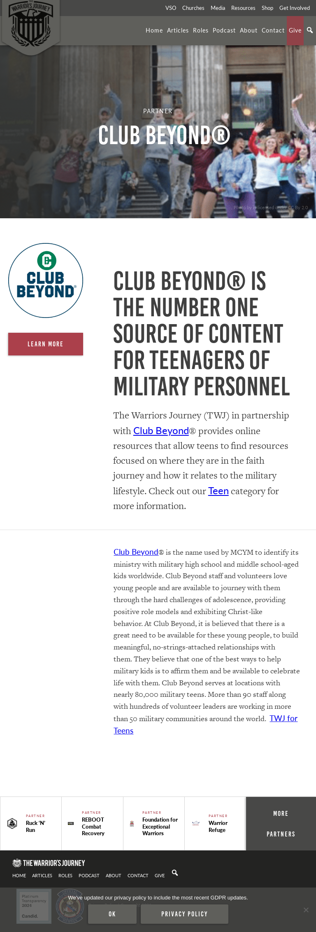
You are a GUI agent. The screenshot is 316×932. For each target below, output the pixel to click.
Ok (112, 914)
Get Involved (294, 8)
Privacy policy (184, 914)
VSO (170, 8)
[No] (306, 910)
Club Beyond (161, 430)
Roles (201, 30)
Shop (267, 8)
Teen (218, 490)
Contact (273, 30)
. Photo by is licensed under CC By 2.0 (269, 207)
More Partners (281, 824)
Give (295, 30)
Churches (193, 8)
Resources (243, 8)
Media (218, 8)
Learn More (46, 344)
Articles (178, 30)
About (249, 30)
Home (154, 30)
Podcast (224, 30)
